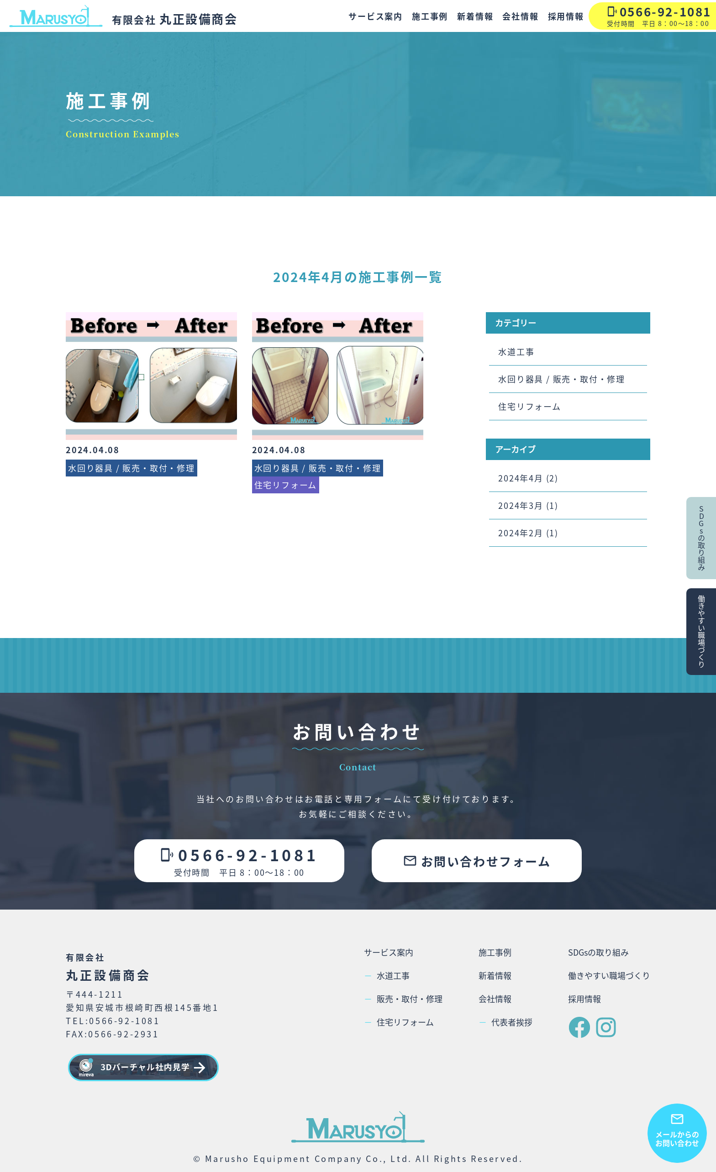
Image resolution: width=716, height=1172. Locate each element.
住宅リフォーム (529, 406)
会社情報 (520, 16)
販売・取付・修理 (403, 999)
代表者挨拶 (505, 1022)
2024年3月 (520, 505)
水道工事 (516, 351)
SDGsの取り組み (598, 952)
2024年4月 (520, 478)
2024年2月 (520, 533)
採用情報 (566, 16)
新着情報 (475, 16)
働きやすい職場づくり (609, 975)
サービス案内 (375, 16)
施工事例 (430, 16)
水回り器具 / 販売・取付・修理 (561, 379)
